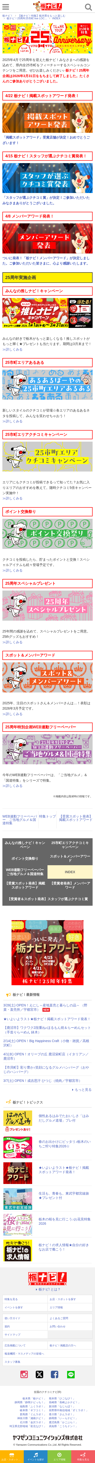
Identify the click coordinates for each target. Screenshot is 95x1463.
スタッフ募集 (12, 1361)
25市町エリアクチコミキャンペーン (70, 845)
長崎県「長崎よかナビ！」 (65, 1402)
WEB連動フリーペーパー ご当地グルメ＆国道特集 (19, 819)
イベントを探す (35, 1457)
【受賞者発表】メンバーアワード (70, 885)
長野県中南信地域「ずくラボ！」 (69, 1410)
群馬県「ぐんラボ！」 (33, 1414)
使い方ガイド (12, 1318)
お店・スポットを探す (12, 1457)
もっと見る (81, 1089)
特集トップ (47, 816)
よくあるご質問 (59, 1318)
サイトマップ (12, 1334)
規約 (7, 1326)
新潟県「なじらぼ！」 (62, 1406)
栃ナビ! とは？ (47, 1289)
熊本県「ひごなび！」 (62, 1398)
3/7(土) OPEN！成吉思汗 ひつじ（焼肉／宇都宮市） (42, 1081)
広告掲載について (15, 1345)
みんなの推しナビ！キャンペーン (25, 845)
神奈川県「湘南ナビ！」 (31, 1418)
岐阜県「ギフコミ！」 (33, 1410)
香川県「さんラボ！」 (62, 1414)
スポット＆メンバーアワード (70, 858)
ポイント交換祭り (25, 858)
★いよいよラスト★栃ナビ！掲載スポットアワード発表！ (47, 1019)
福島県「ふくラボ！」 (33, 1406)
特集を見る (83, 1457)
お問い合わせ (57, 1326)
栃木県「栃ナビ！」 (34, 1398)
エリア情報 (59, 1457)
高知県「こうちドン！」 (63, 1426)
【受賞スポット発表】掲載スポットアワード (76, 818)
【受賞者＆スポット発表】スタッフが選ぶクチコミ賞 (47, 899)
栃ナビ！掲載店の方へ (63, 1345)
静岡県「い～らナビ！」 (63, 1418)
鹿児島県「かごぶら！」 (63, 1422)
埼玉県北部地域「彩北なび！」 (27, 1426)
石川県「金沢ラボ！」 (33, 1422)
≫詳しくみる (12, 349)
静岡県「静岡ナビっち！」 (30, 1402)
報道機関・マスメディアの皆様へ (24, 1353)
